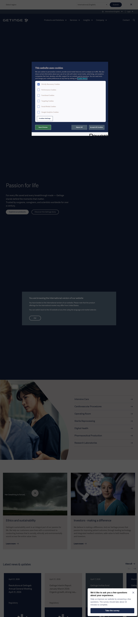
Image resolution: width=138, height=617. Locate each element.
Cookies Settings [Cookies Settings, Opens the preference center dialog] (45, 118)
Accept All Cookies (96, 127)
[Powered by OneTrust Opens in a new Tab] (98, 134)
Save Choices (43, 127)
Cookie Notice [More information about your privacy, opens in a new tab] (82, 78)
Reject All (79, 127)
